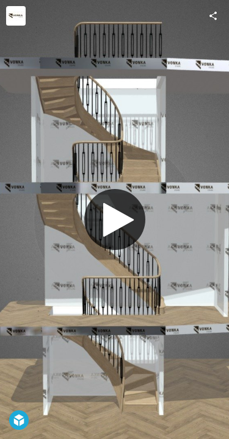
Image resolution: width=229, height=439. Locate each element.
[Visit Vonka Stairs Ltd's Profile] (16, 16)
